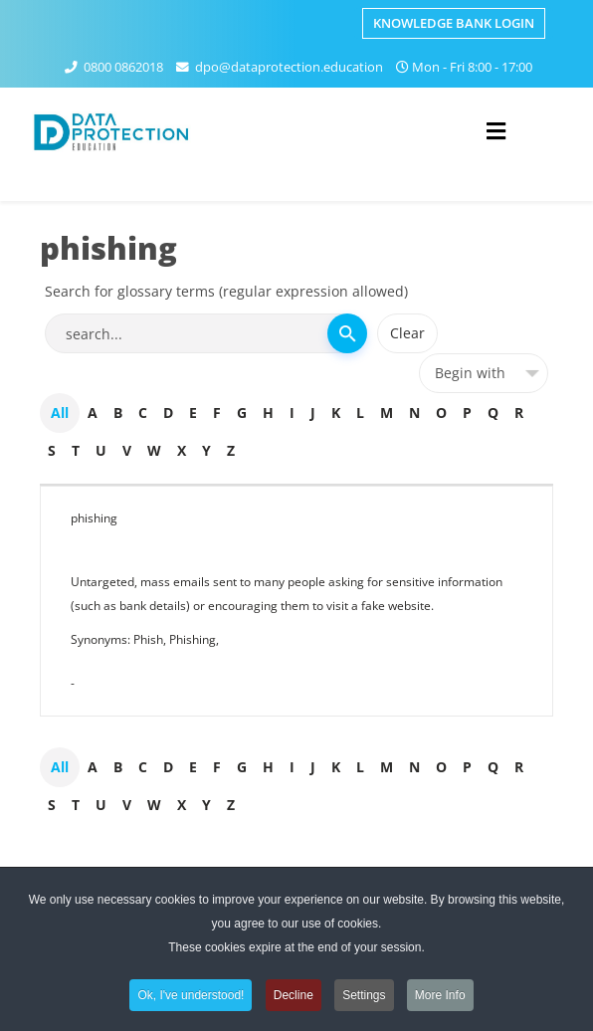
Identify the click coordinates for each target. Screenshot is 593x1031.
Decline (293, 998)
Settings (363, 998)
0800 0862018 (123, 67)
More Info (440, 998)
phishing (94, 518)
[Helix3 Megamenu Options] (496, 131)
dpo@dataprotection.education (289, 67)
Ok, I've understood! (190, 998)
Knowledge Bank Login (453, 23)
